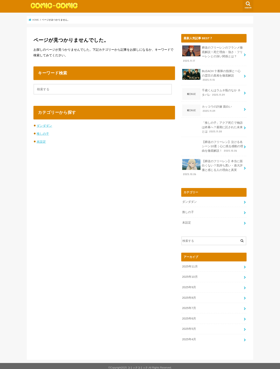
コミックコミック (138, 364)
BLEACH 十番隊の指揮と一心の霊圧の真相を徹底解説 (211, 75)
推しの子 (43, 133)
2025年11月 (189, 264)
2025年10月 (189, 274)
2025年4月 (189, 336)
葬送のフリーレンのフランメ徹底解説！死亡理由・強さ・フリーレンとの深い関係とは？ (212, 54)
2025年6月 (189, 315)
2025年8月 (189, 295)
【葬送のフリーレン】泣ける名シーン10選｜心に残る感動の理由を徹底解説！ (212, 145)
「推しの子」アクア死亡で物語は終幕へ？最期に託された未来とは (212, 126)
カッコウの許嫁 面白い (207, 109)
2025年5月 (189, 326)
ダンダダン (44, 125)
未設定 (41, 141)
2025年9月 (189, 285)
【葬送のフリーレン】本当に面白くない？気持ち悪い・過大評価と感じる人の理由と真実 (212, 166)
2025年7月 (189, 305)
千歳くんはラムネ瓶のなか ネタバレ (211, 93)
